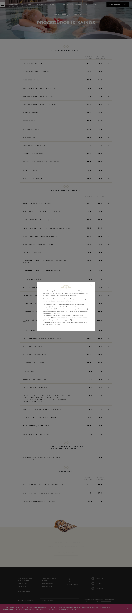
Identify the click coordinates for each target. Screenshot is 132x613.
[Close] (91, 285)
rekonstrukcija (73, 293)
